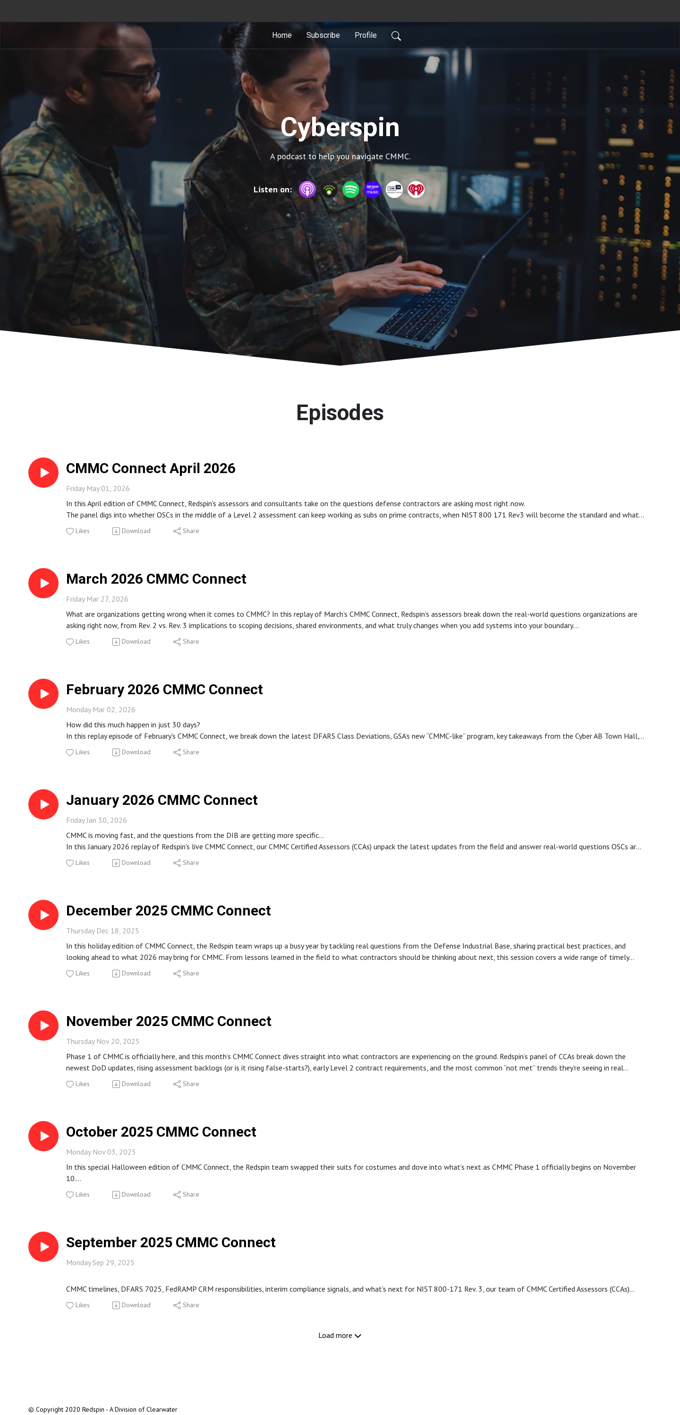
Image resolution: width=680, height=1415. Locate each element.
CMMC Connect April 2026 (151, 468)
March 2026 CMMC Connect (156, 578)
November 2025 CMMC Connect (169, 1021)
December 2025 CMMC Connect (168, 910)
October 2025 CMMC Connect (161, 1131)
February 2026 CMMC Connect (164, 689)
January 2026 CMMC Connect (162, 800)
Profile (366, 35)
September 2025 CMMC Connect (171, 1242)
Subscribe (323, 35)
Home (282, 35)
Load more (340, 1335)
